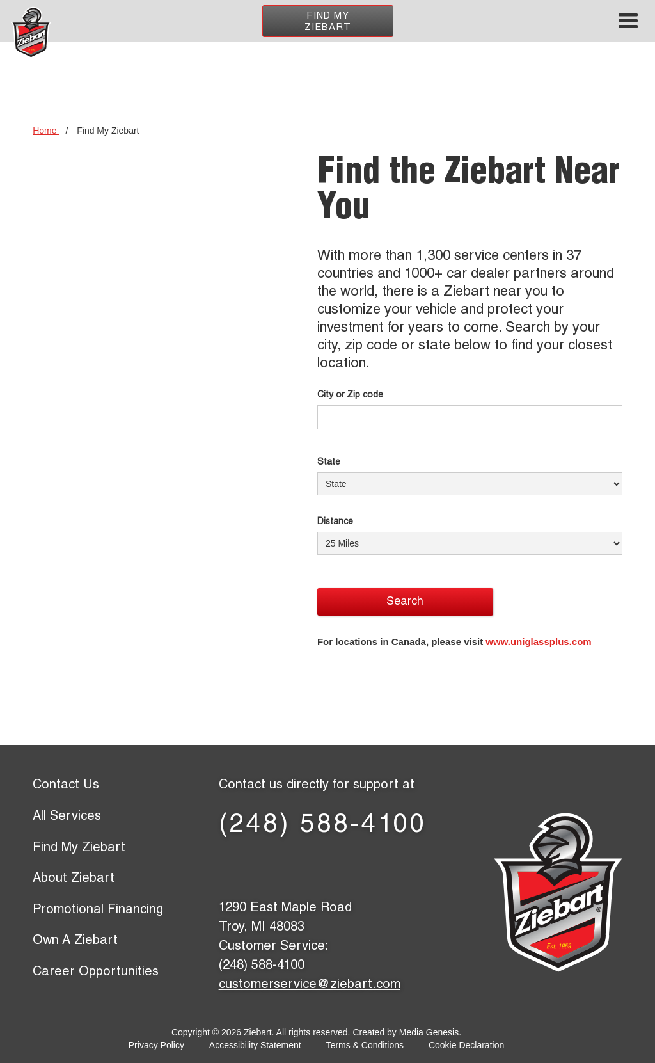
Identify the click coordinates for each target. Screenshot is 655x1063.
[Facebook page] (239, 867)
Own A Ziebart (75, 941)
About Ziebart (73, 879)
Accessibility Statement (255, 1045)
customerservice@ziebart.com (309, 985)
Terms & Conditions (365, 1045)
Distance (335, 522)
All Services (67, 817)
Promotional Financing (98, 910)
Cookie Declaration (466, 1045)
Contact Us (66, 785)
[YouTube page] (364, 867)
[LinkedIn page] (322, 867)
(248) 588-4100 (323, 826)
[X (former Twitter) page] (281, 867)
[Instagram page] (406, 867)
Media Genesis (429, 1032)
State (328, 462)
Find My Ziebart (327, 22)
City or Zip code (350, 395)
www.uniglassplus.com (538, 641)
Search (404, 602)
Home (46, 130)
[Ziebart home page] (31, 32)
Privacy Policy (156, 1045)
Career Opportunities (96, 972)
